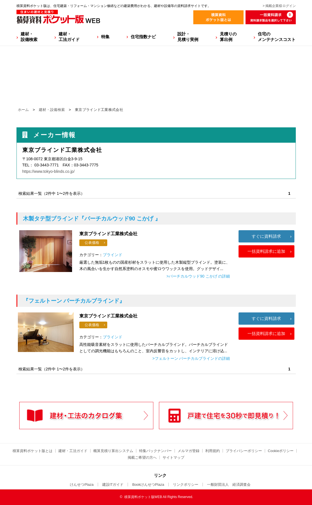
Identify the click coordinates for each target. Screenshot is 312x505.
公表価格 (92, 243)
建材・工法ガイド (69, 36)
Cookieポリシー (281, 451)
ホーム (23, 110)
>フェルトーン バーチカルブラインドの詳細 (191, 358)
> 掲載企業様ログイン (279, 6)
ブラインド (112, 254)
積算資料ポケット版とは (33, 451)
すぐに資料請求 (266, 236)
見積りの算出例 (228, 36)
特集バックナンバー (155, 451)
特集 (105, 36)
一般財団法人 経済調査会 (229, 484)
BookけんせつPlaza (148, 484)
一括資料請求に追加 (266, 251)
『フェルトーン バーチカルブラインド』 (74, 301)
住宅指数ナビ (143, 36)
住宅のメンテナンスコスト (277, 36)
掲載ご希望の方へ (142, 457)
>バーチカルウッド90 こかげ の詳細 (198, 276)
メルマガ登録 (188, 451)
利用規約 (212, 451)
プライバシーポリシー (244, 451)
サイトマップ (173, 457)
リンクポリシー (185, 484)
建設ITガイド (113, 484)
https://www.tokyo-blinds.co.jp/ (48, 171)
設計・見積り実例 (187, 36)
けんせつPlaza (82, 484)
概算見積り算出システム (113, 451)
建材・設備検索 (29, 36)
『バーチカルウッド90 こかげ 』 (92, 218)
